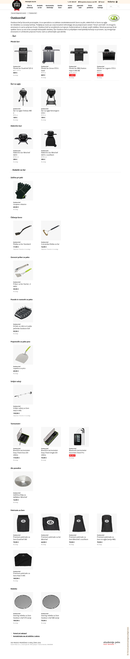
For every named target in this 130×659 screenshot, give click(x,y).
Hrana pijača (70, 7)
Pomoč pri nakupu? (20, 633)
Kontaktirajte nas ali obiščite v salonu (26, 636)
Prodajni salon (30, 2)
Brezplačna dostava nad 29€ (87, 2)
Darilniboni (60, 7)
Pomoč (101, 2)
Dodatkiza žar (40, 7)
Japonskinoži (80, 7)
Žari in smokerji (30, 7)
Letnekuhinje (100, 7)
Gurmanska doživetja (50, 7)
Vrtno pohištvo (90, 7)
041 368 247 (72, 2)
